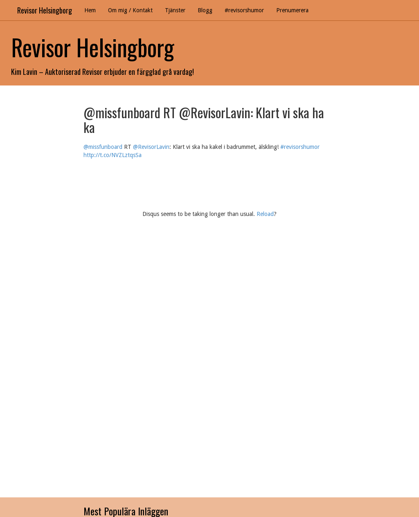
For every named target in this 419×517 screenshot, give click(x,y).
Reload (265, 214)
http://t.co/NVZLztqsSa (112, 155)
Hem (90, 10)
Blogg (205, 10)
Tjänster (175, 10)
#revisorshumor (244, 10)
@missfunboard (102, 147)
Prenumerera (292, 10)
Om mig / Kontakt (130, 10)
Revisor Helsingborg (44, 10)
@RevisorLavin (151, 147)
